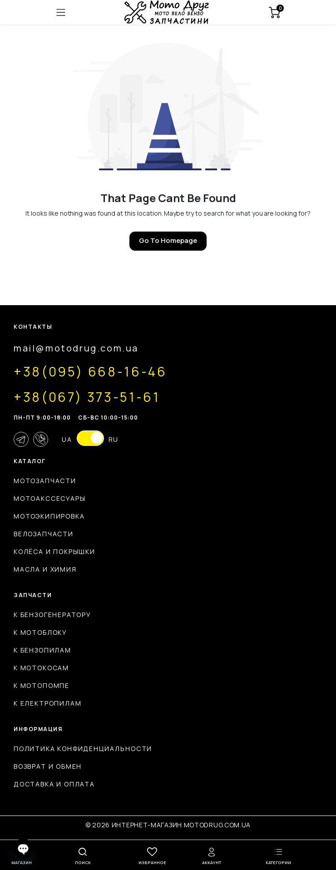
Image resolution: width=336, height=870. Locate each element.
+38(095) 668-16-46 (90, 371)
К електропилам (47, 703)
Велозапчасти (44, 533)
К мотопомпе (41, 685)
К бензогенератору (52, 614)
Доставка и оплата (54, 784)
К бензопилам (42, 650)
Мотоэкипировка (49, 516)
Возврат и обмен (48, 766)
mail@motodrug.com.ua (76, 348)
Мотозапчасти (45, 480)
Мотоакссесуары (49, 498)
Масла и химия (45, 569)
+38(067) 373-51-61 (87, 397)
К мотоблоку (40, 632)
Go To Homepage (168, 240)
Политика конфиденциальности (83, 748)
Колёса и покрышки (54, 551)
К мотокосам (41, 667)
